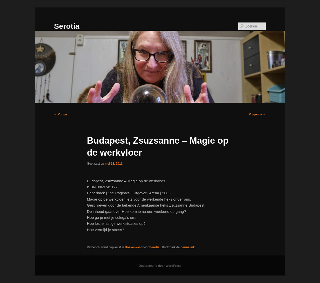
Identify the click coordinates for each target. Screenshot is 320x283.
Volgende (257, 114)
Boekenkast (133, 247)
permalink (188, 247)
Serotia (67, 26)
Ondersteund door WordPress (159, 266)
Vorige (60, 114)
